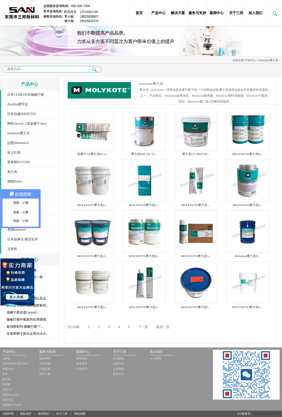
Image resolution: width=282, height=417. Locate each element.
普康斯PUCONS (18, 162)
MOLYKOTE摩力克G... (92, 205)
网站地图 (80, 413)
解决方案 (178, 13)
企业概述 (118, 358)
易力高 (12, 172)
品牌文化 (118, 363)
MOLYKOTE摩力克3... (247, 205)
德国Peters (14, 181)
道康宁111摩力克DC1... (92, 154)
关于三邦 (236, 13)
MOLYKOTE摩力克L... (144, 205)
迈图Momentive (18, 143)
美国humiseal (16, 229)
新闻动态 (81, 358)
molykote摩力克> (269, 60)
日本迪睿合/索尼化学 (22, 239)
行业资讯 (81, 368)
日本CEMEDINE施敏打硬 (25, 94)
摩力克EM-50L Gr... (144, 154)
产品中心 (158, 13)
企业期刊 (118, 368)
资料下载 (45, 374)
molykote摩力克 (18, 133)
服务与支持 (197, 13)
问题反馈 (45, 368)
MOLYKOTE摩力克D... (144, 256)
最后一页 (162, 327)
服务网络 (45, 358)
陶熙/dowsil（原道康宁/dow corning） (23, 125)
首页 (139, 13)
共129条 (74, 327)
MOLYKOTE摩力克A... (92, 256)
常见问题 (45, 363)
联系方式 (118, 374)
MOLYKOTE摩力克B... (247, 154)
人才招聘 (155, 358)
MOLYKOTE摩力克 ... (195, 205)
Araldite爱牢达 (17, 104)
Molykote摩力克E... (247, 256)
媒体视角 (81, 363)
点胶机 (12, 249)
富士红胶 (13, 152)
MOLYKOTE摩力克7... (196, 307)
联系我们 (44, 413)
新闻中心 (217, 13)
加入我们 (255, 13)
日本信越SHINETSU (21, 114)
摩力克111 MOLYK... (196, 154)
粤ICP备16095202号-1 (266, 413)
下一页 (143, 327)
